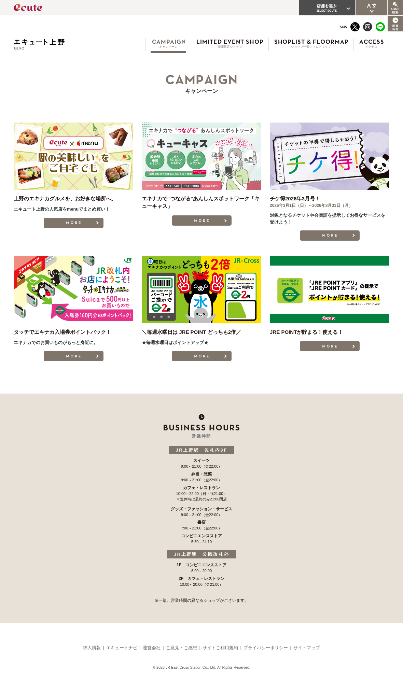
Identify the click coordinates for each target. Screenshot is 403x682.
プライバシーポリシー (266, 647)
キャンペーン (168, 46)
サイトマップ (306, 647)
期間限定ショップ (230, 46)
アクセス (371, 46)
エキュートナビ (121, 647)
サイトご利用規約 (220, 647)
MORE (73, 223)
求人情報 (92, 647)
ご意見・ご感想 (181, 647)
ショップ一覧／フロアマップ (311, 46)
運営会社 (152, 647)
